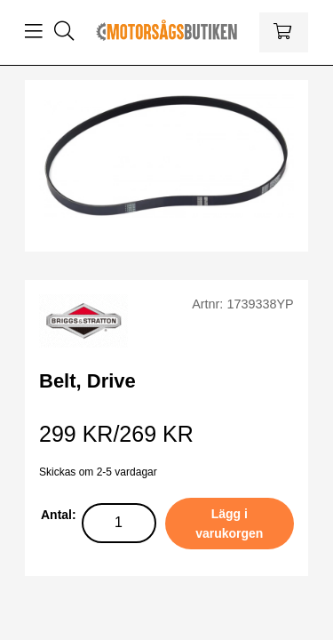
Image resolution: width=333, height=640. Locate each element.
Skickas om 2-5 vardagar (98, 472)
